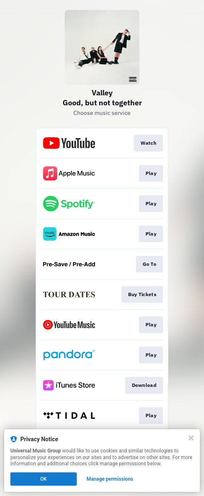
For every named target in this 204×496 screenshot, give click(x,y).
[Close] (191, 438)
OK (43, 479)
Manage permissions (110, 479)
